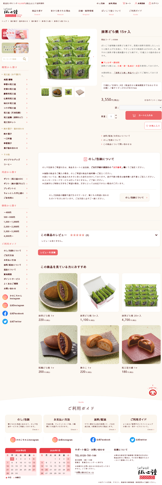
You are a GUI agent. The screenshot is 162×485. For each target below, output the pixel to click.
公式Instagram (17, 306)
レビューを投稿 (47, 253)
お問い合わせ (10, 290)
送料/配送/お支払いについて (116, 137)
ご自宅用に (9, 199)
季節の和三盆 (10, 85)
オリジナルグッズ (12, 161)
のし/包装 (101, 3)
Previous (44, 58)
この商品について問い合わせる (117, 145)
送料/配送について (12, 266)
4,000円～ (9, 237)
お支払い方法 (10, 261)
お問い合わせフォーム (85, 472)
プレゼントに (10, 189)
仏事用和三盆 (10, 100)
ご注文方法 (9, 256)
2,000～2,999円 (11, 228)
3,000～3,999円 (11, 232)
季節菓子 (8, 144)
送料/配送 (113, 3)
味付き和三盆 (10, 104)
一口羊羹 (8, 140)
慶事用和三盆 (10, 95)
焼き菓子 (34, 22)
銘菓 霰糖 (8, 81)
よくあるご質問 (11, 285)
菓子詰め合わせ (11, 149)
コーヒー (8, 165)
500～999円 (9, 218)
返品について (10, 271)
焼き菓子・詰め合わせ (19, 22)
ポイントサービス (12, 280)
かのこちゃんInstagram (16, 298)
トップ (4, 22)
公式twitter (141, 439)
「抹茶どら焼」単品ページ (126, 74)
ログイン (155, 3)
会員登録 (141, 3)
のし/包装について (12, 252)
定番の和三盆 (10, 90)
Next (94, 58)
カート (128, 3)
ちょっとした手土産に (14, 194)
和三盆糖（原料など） (14, 118)
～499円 (8, 213)
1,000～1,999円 (11, 223)
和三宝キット (10, 123)
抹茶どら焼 (46, 22)
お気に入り (153, 127)
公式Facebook (17, 314)
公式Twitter (15, 322)
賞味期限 (8, 275)
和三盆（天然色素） (13, 114)
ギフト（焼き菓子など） (15, 185)
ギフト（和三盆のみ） (14, 180)
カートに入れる (145, 116)
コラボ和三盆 (10, 109)
